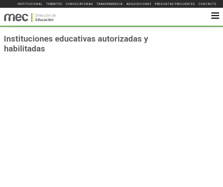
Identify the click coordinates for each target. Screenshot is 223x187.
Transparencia (109, 4)
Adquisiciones (138, 4)
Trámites (54, 4)
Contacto (207, 4)
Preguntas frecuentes (175, 4)
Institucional (30, 4)
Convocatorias (79, 4)
